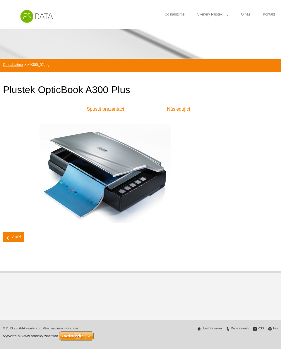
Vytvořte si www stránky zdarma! (30, 336)
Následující (178, 109)
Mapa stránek (240, 328)
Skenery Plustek (210, 14)
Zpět (16, 236)
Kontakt (269, 14)
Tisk (275, 328)
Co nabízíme (175, 14)
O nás (245, 14)
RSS (261, 328)
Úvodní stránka (212, 328)
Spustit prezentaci (105, 109)
